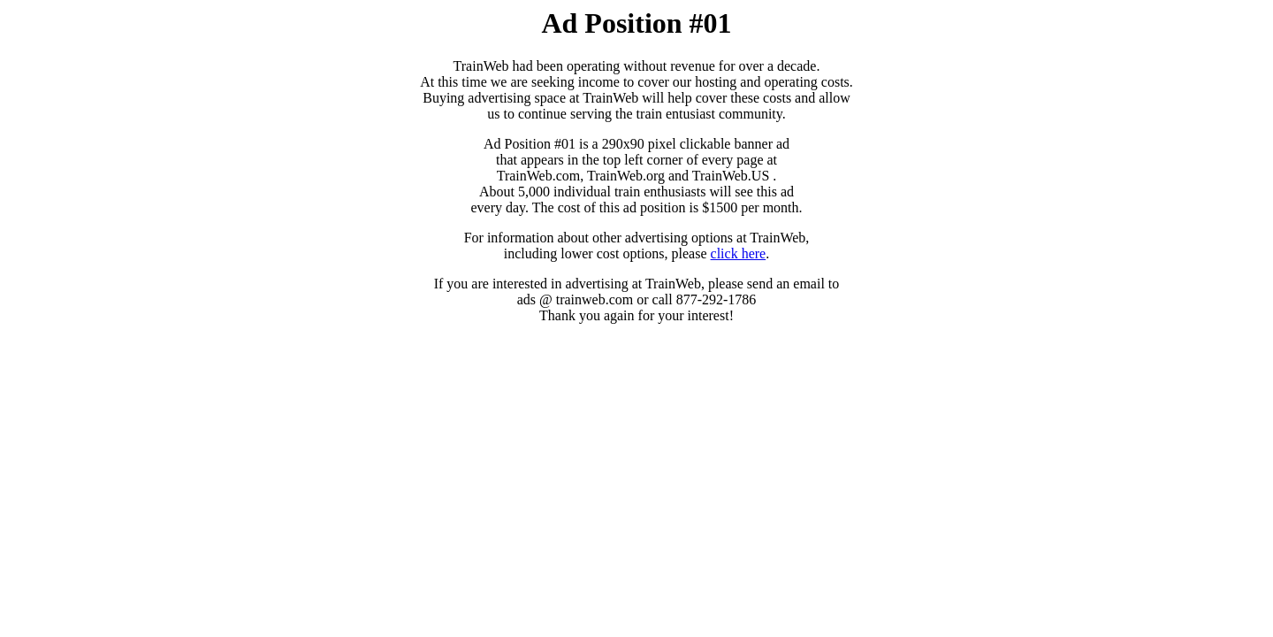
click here (738, 253)
